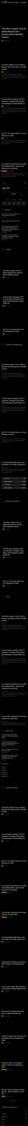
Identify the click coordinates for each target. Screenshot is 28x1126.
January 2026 (4, 774)
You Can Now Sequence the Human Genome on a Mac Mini (13, 717)
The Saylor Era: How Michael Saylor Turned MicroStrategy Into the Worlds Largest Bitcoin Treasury (10, 236)
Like (24, 478)
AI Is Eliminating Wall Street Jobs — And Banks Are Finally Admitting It (13, 463)
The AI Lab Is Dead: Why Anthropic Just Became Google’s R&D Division (13, 988)
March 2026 (3, 771)
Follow (23, 481)
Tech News (4, 171)
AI (2, 40)
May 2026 (3, 767)
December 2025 (4, 776)
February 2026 (4, 772)
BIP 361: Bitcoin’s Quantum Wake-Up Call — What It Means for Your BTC (10, 214)
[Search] (25, 183)
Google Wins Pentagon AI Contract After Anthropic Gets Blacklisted (13, 963)
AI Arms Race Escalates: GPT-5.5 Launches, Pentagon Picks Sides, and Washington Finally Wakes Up (13, 101)
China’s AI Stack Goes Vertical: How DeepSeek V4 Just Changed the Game (13, 1038)
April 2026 (3, 769)
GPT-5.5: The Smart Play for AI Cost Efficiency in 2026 (13, 134)
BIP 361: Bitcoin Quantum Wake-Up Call (10, 221)
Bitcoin (3, 1096)
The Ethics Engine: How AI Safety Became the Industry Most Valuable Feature (13, 33)
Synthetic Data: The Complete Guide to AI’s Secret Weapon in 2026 (12, 1065)
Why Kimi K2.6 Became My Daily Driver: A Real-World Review (12, 1012)
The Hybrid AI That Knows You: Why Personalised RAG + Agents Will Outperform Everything (13, 166)
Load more (14, 1101)
